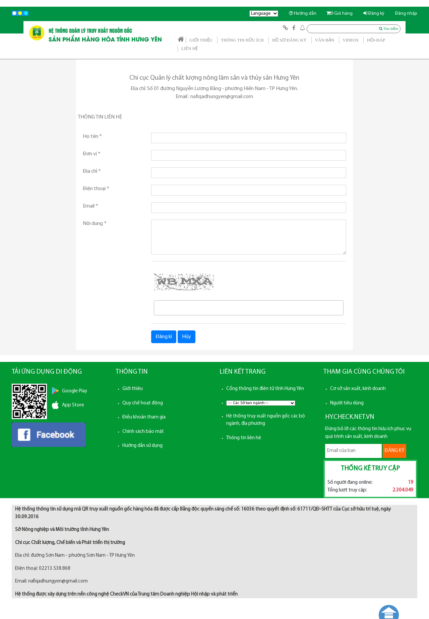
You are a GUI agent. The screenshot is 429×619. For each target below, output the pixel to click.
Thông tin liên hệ (243, 438)
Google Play (74, 391)
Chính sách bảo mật (143, 431)
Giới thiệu (132, 388)
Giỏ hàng (339, 13)
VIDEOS (351, 40)
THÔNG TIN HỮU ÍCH (242, 40)
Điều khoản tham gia (144, 417)
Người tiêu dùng (347, 403)
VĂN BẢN (324, 40)
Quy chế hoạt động (142, 403)
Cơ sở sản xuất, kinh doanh (358, 388)
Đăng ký (373, 13)
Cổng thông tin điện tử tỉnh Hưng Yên (265, 388)
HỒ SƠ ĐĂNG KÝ (289, 40)
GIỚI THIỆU (200, 40)
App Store (73, 405)
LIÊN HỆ (189, 48)
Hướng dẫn (302, 13)
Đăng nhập (406, 13)
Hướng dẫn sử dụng (142, 445)
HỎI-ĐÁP (376, 40)
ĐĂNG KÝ (394, 450)
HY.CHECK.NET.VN (349, 417)
